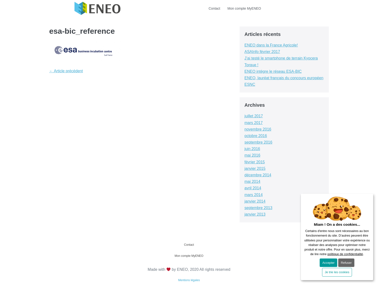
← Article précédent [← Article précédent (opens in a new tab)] (66, 71)
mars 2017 (253, 123)
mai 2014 (252, 181)
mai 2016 (252, 155)
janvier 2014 (254, 201)
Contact (214, 8)
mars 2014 (253, 195)
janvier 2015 (254, 168)
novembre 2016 (257, 129)
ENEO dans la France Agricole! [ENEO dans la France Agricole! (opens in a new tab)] (271, 45)
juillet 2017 (253, 116)
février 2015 (254, 162)
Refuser (346, 263)
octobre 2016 (255, 136)
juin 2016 (252, 149)
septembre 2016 (258, 142)
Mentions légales (189, 280)
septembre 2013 (258, 208)
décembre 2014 (257, 175)
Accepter (328, 263)
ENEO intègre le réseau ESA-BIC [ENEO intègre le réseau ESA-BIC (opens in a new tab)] (273, 71)
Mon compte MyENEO (244, 8)
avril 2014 (252, 188)
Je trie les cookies (337, 272)
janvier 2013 (254, 214)
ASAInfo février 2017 (262, 52)
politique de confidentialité (345, 254)
